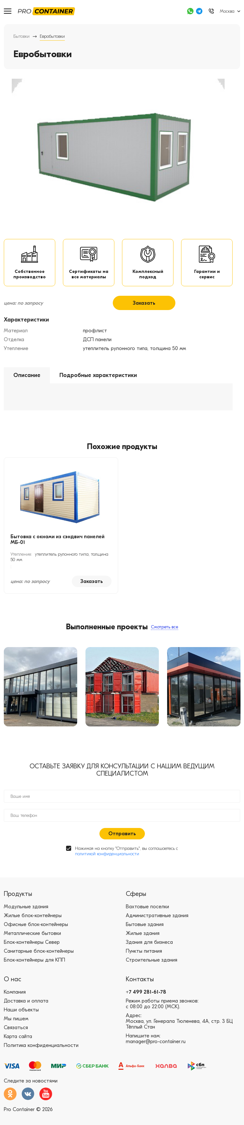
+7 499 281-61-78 (146, 992)
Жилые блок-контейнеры (33, 915)
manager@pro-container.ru (156, 1041)
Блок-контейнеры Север (32, 942)
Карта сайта (18, 1036)
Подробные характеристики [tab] (98, 375)
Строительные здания (151, 960)
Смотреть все (164, 627)
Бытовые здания (145, 924)
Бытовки (21, 36)
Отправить (122, 834)
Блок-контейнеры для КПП (34, 960)
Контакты (140, 979)
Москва (227, 11)
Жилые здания (142, 933)
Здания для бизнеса (149, 942)
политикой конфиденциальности (107, 854)
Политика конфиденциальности (41, 1045)
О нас (12, 979)
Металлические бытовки (32, 933)
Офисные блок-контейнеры (36, 924)
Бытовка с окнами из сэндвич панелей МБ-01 (57, 539)
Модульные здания (26, 907)
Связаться (16, 1027)
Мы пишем (16, 1019)
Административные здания (157, 915)
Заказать (144, 303)
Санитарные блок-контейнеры (39, 951)
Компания (15, 992)
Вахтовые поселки (147, 907)
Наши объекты (21, 1010)
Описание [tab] (26, 375)
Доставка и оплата (26, 1001)
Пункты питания (144, 951)
